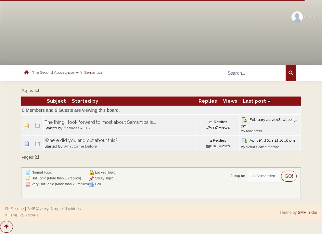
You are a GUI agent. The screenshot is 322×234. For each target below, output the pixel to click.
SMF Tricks (307, 212)
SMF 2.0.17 (14, 208)
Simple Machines (65, 208)
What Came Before (80, 146)
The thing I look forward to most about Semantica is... (100, 122)
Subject (56, 101)
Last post (257, 101)
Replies (208, 101)
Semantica (93, 72)
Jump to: (238, 176)
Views (230, 101)
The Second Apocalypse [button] (55, 72)
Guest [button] (304, 17)
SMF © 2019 (37, 208)
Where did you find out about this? (81, 140)
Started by (85, 101)
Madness (71, 128)
